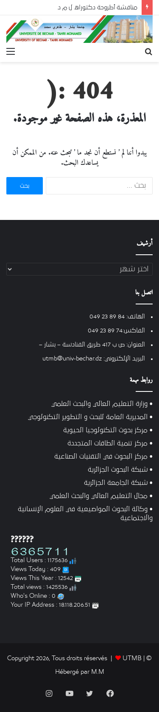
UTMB (132, 658)
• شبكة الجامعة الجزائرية (118, 483)
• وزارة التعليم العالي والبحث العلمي (102, 404)
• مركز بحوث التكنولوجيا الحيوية (108, 430)
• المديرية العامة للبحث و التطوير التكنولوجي (90, 417)
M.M (97, 672)
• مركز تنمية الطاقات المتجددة (110, 443)
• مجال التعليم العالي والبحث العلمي (101, 496)
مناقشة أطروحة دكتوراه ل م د (97, 7)
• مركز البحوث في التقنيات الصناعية (103, 456)
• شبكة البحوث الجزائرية (120, 470)
